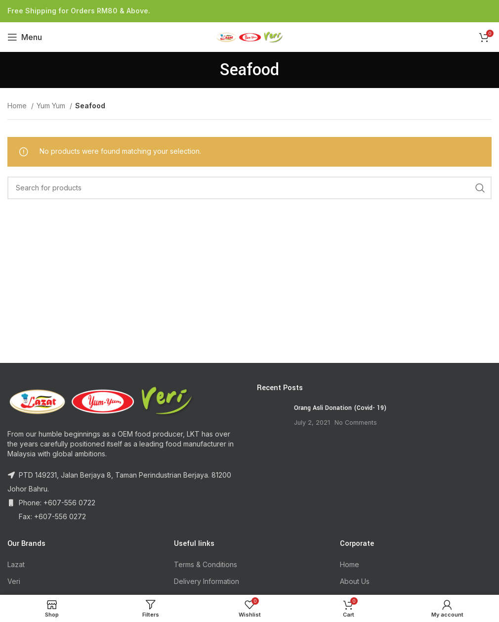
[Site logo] (249, 36)
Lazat (16, 564)
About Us (355, 581)
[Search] (249, 188)
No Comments (355, 422)
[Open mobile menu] (24, 37)
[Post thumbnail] (272, 418)
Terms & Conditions (205, 564)
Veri (13, 581)
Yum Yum (52, 105)
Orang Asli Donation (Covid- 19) (340, 407)
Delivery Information (206, 581)
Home (18, 105)
